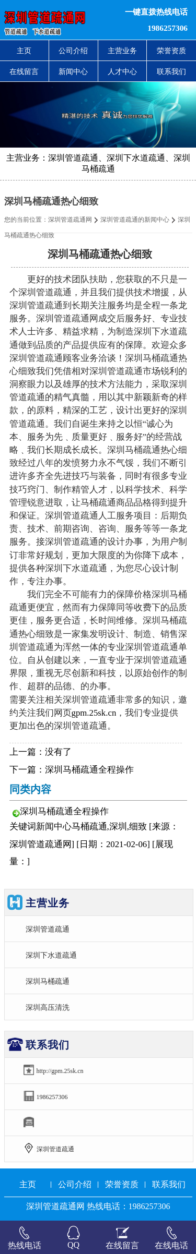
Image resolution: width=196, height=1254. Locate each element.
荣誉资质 (171, 50)
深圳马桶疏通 (48, 981)
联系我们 (171, 71)
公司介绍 (73, 50)
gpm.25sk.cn (94, 713)
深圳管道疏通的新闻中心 (134, 219)
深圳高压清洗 (48, 1007)
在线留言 (24, 71)
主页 (24, 50)
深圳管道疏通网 (70, 219)
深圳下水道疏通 (51, 955)
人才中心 (122, 71)
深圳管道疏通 (48, 929)
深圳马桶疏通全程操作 (89, 770)
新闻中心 (73, 71)
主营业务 (122, 50)
